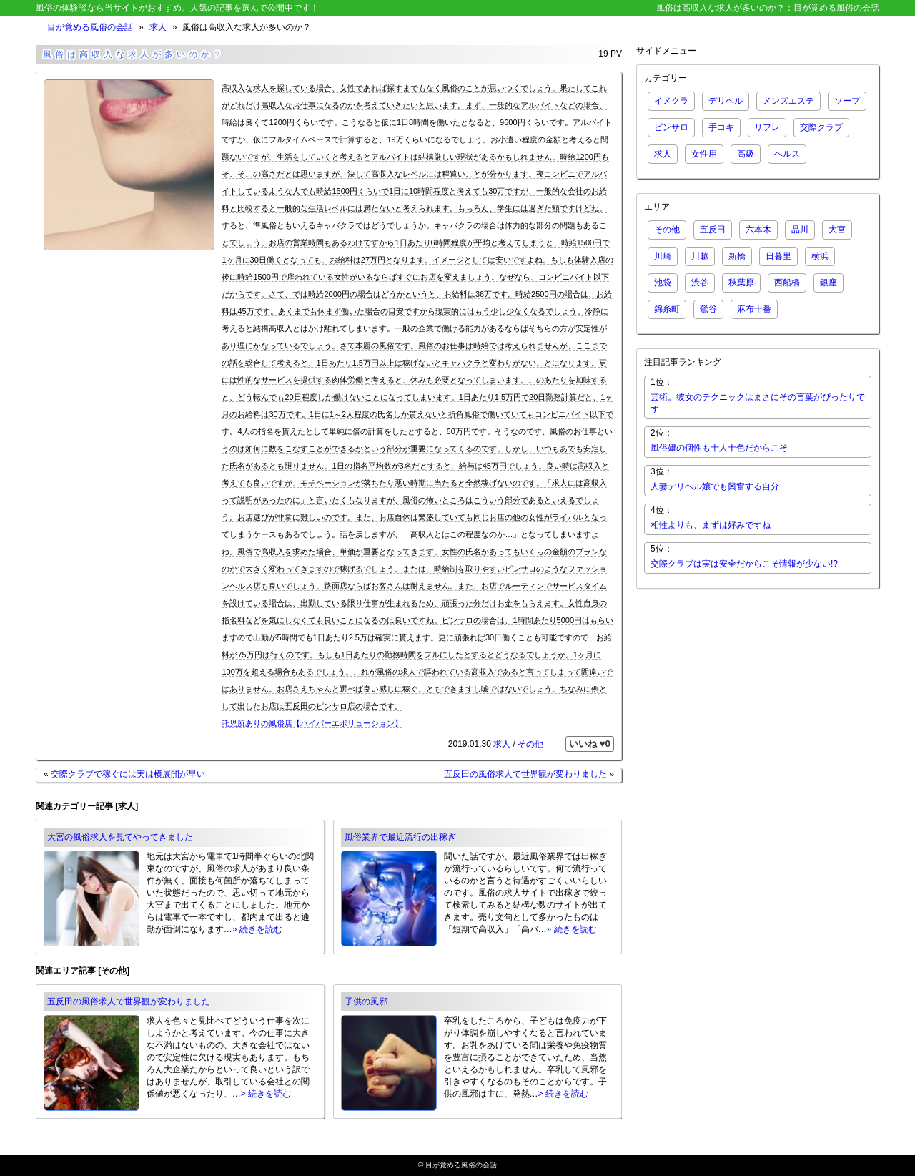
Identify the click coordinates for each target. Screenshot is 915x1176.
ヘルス (787, 154)
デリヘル (725, 101)
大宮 (837, 230)
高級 (745, 154)
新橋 (737, 256)
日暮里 (778, 256)
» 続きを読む (257, 929)
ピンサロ (671, 127)
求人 (158, 27)
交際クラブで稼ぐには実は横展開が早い (128, 774)
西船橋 (787, 283)
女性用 (704, 154)
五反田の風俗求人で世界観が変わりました (525, 774)
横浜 (820, 256)
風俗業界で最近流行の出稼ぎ (400, 837)
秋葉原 (741, 283)
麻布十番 (754, 309)
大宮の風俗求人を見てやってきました (120, 837)
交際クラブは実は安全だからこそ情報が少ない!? (744, 564)
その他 (530, 744)
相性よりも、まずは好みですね (711, 525)
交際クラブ (821, 127)
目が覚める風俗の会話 (90, 27)
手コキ (721, 127)
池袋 (662, 283)
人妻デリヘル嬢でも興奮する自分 (715, 486)
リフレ (767, 127)
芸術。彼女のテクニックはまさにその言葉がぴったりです (758, 403)
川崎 (662, 256)
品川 (799, 230)
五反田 (713, 230)
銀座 (828, 283)
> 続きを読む (266, 1094)
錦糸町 (667, 309)
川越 (699, 256)
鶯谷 (708, 309)
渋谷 (699, 283)
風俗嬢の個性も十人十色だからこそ (719, 448)
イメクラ (671, 101)
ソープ (847, 101)
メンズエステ (788, 101)
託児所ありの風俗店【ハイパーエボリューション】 (312, 723)
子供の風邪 (366, 1001)
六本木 (758, 230)
